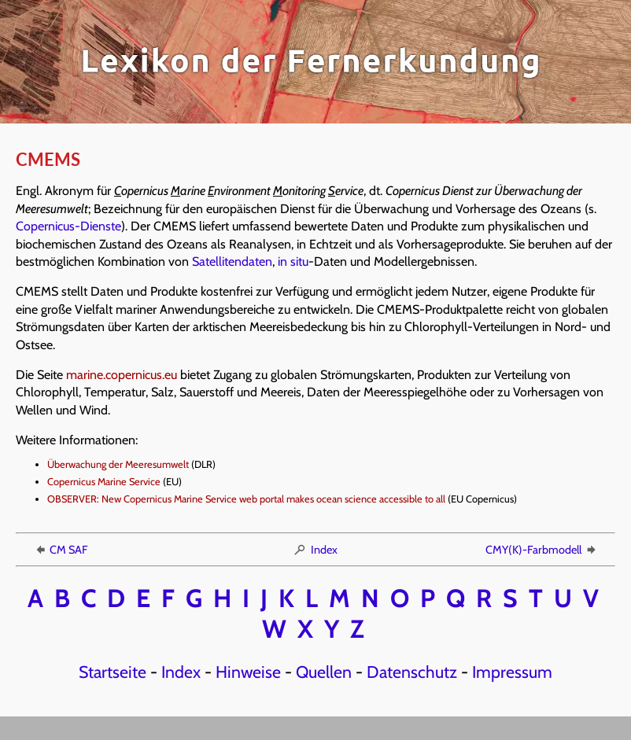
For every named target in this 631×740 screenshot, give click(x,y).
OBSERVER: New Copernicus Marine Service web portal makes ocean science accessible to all (246, 499)
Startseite (112, 671)
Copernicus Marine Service (104, 482)
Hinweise (248, 671)
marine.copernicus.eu (121, 374)
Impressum (512, 671)
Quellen (324, 671)
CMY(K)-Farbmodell (541, 550)
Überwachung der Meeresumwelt (118, 464)
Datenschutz (412, 671)
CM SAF (60, 550)
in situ (293, 261)
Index (315, 550)
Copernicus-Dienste (68, 226)
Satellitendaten (232, 261)
